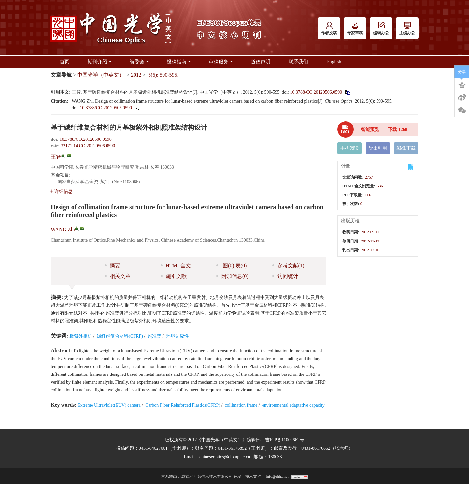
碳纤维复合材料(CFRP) (120, 336)
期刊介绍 (99, 61)
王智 (56, 157)
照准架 (154, 336)
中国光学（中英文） (100, 75)
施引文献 (174, 276)
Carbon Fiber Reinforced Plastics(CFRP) (182, 405)
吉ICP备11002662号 (284, 439)
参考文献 (288, 265)
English (333, 61)
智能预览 (370, 129)
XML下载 (406, 148)
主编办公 (407, 28)
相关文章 (118, 276)
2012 (136, 75)
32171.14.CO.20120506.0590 (88, 145)
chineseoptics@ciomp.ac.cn (224, 456)
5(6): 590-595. (163, 75)
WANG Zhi (63, 229)
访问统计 (285, 276)
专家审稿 (355, 28)
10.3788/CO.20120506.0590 (316, 92)
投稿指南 (179, 61)
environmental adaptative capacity (293, 405)
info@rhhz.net (277, 476)
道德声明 (260, 61)
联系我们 (298, 61)
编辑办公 (381, 28)
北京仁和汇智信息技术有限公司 (205, 476)
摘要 (112, 265)
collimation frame (241, 405)
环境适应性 (177, 336)
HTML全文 (176, 265)
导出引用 (378, 148)
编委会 (139, 61)
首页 (64, 61)
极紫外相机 (80, 336)
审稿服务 (221, 61)
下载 (397, 129)
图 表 (231, 265)
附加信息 (232, 276)
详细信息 (61, 191)
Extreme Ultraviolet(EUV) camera (109, 405)
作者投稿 (329, 28)
